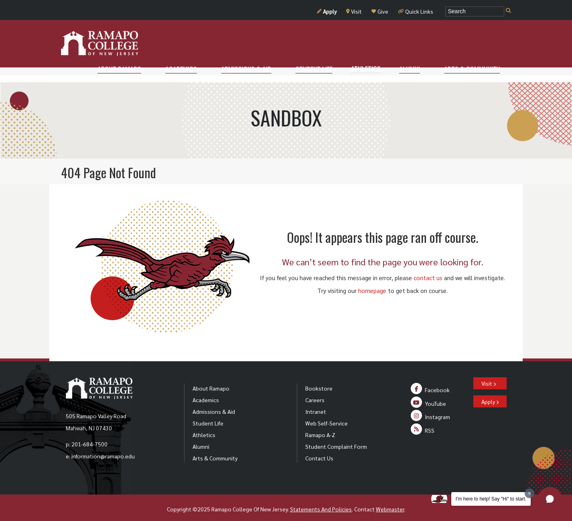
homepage (372, 283)
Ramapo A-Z (320, 427)
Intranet (315, 404)
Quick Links (415, 11)
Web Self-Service (326, 416)
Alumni (201, 439)
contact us (428, 271)
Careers (315, 393)
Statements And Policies (321, 502)
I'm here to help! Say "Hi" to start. (491, 499)
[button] (550, 499)
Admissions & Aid (214, 404)
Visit (354, 11)
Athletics (204, 427)
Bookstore (319, 381)
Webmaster (390, 502)
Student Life (208, 416)
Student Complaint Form (336, 439)
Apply (327, 11)
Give (379, 11)
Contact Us (319, 451)
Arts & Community (215, 451)
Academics (206, 393)
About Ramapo (211, 381)
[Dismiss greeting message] (529, 493)
